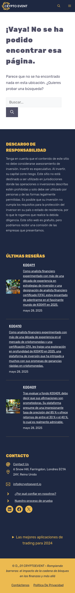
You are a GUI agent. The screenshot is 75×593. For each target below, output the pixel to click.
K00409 (29, 387)
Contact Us (21, 464)
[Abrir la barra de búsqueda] (58, 6)
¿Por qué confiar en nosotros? (35, 494)
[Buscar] (12, 112)
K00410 (15, 326)
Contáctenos (20, 585)
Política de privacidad (48, 585)
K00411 (29, 265)
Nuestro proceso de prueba (34, 501)
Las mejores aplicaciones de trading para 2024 (39, 540)
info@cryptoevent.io (27, 484)
